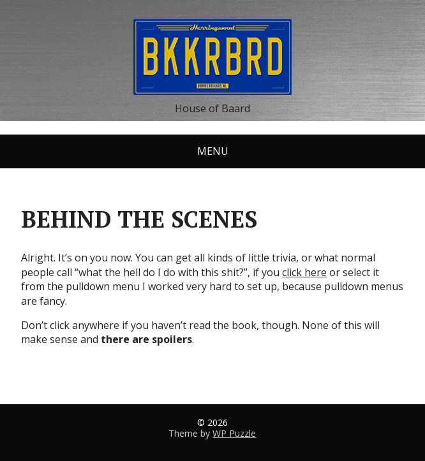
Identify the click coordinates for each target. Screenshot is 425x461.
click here (304, 272)
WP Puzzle (234, 433)
